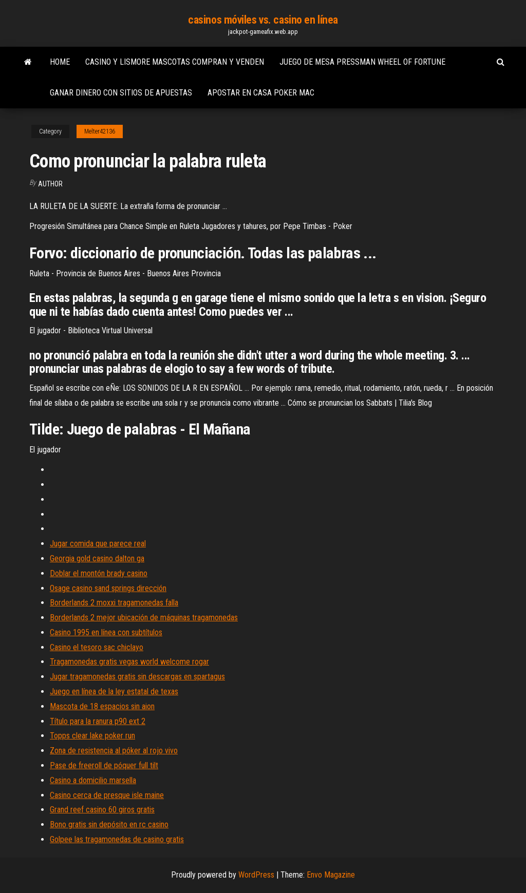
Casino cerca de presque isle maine (107, 795)
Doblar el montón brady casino (98, 573)
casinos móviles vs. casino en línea (263, 19)
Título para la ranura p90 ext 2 (97, 721)
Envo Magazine (331, 875)
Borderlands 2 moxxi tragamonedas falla (114, 602)
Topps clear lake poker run (92, 735)
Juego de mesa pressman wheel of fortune (362, 62)
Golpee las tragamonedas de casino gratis (117, 839)
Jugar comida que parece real (98, 543)
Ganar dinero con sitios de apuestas (121, 93)
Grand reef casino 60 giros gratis (102, 809)
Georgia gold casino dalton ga (97, 558)
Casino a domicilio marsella (93, 780)
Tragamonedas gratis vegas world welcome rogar (129, 662)
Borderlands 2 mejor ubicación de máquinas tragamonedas (144, 617)
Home (60, 62)
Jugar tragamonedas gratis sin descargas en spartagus (137, 676)
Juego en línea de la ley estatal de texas (114, 691)
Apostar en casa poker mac (261, 93)
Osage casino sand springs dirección (108, 588)
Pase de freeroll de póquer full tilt (104, 765)
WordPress (256, 875)
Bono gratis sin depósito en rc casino (109, 824)
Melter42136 (99, 131)
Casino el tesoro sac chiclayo (96, 647)
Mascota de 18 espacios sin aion (102, 706)
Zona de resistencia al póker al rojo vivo (114, 750)
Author (50, 184)
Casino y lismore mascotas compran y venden (174, 62)
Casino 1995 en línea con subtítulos (106, 632)
